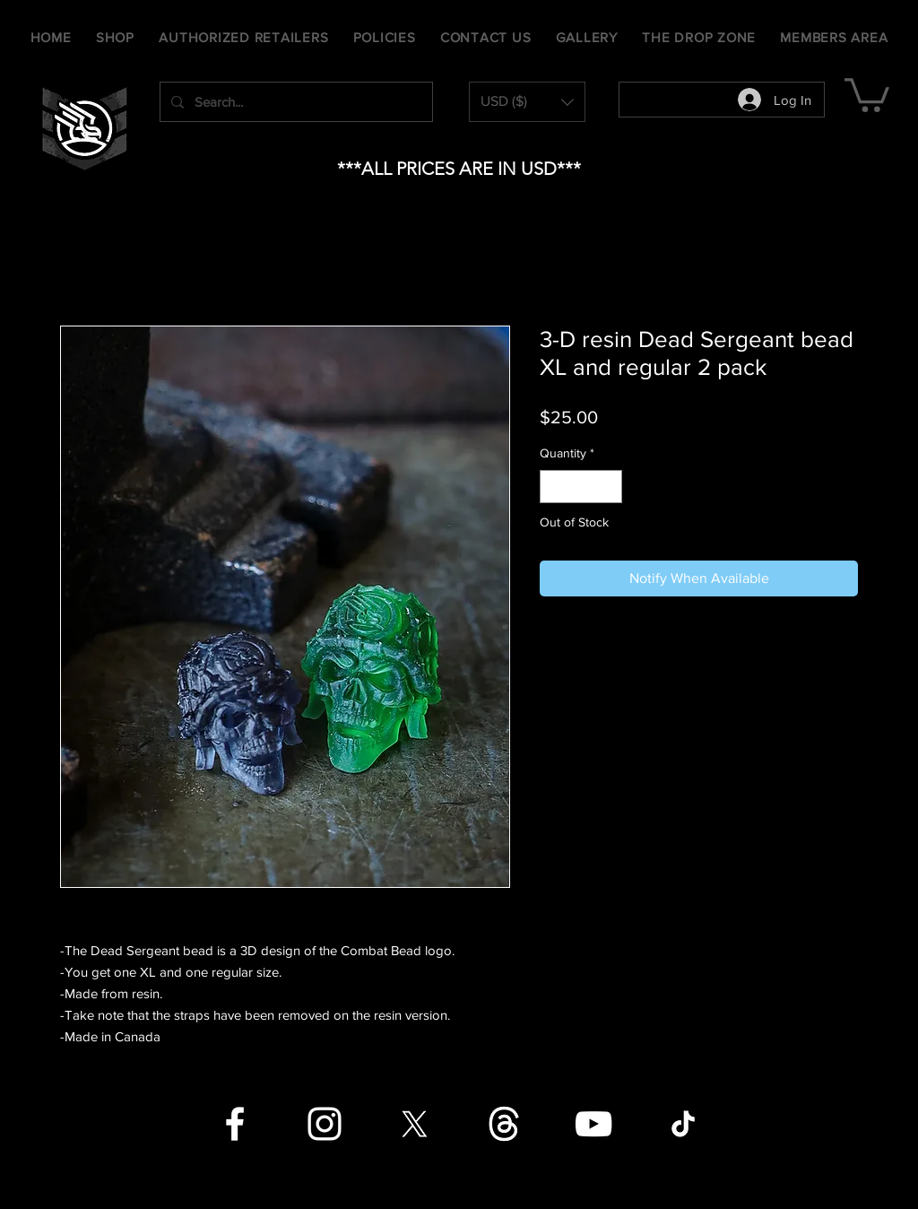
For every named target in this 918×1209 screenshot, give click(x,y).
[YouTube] (593, 1123)
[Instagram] (324, 1123)
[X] (414, 1123)
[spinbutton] (581, 486)
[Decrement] (553, 486)
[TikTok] (683, 1123)
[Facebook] (234, 1123)
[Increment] (608, 486)
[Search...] (294, 102)
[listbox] (527, 102)
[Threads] (503, 1123)
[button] (527, 102)
